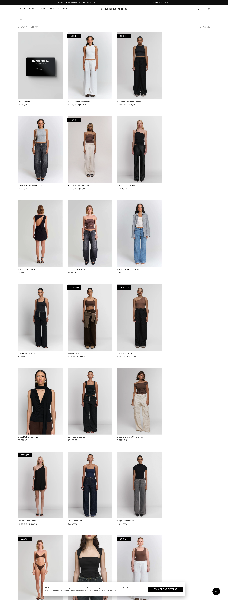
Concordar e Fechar (165, 589)
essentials (55, 9)
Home (20, 20)
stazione (22, 9)
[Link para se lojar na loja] (203, 9)
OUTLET (68, 9)
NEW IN (33, 9)
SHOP (44, 9)
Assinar (202, 580)
